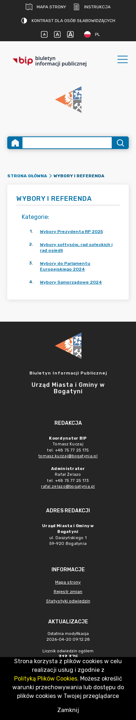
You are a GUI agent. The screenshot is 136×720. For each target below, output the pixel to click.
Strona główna (27, 175)
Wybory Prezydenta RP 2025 (71, 231)
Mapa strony (46, 7)
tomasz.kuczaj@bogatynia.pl (68, 456)
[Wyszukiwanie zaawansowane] (67, 142)
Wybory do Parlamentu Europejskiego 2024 (65, 266)
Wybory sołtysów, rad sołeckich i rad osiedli (76, 247)
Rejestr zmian (68, 591)
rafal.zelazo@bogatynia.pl (68, 486)
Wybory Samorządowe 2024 (71, 282)
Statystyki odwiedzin (68, 600)
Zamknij (68, 710)
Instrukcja (92, 7)
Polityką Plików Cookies (45, 678)
